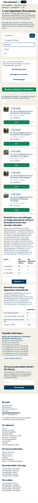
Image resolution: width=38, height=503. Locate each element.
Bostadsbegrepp (7, 459)
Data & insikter (7, 454)
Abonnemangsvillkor (9, 432)
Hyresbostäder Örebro (9, 483)
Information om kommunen (11, 338)
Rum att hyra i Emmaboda (11, 344)
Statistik (5, 457)
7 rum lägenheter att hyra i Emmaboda (15, 355)
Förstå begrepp (19, 79)
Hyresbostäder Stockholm (11, 468)
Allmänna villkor (7, 434)
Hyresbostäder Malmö (9, 472)
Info (16, 122)
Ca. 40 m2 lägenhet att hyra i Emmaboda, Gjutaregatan (21, 112)
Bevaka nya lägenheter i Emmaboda (19, 89)
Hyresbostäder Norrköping (11, 490)
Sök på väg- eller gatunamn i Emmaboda (16, 336)
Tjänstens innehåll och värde (11, 435)
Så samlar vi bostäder (9, 437)
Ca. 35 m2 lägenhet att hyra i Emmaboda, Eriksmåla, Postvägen (21, 199)
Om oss (4, 428)
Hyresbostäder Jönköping (11, 488)
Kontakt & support (8, 430)
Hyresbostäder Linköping (10, 485)
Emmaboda (15, 7)
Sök (32, 36)
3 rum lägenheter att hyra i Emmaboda (15, 348)
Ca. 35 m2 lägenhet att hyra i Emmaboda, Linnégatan (21, 155)
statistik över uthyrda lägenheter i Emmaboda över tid (18, 253)
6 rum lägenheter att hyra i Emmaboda (15, 353)
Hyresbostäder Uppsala (10, 474)
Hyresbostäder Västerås (10, 476)
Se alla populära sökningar (13, 358)
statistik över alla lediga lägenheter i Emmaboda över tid (18, 247)
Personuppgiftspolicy (9, 439)
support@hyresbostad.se (11, 413)
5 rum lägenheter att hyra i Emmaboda (15, 351)
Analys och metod (8, 452)
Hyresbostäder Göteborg (10, 470)
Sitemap (5, 443)
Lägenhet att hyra (20, 5)
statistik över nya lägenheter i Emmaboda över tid (16, 251)
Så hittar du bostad (19, 69)
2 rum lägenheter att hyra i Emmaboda (15, 346)
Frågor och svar (7, 456)
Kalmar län (5, 7)
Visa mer (17, 281)
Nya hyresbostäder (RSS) (10, 445)
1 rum (23, 7)
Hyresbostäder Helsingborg (11, 487)
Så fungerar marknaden (19, 74)
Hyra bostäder (7, 5)
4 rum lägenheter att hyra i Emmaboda (15, 349)
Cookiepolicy (6, 441)
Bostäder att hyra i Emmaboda (12, 340)
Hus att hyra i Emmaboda (10, 342)
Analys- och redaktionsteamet (12, 461)
